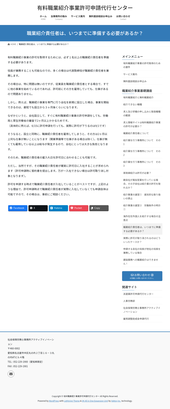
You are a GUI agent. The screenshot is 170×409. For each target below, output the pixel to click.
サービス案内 (130, 74)
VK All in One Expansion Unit (95, 400)
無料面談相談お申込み (135, 81)
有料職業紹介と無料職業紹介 (138, 97)
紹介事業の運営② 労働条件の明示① (142, 207)
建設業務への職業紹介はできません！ (140, 261)
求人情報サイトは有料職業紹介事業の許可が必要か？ (142, 124)
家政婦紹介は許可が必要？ (137, 172)
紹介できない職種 (132, 104)
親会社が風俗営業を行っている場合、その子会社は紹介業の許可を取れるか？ (142, 183)
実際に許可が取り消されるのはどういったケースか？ (142, 240)
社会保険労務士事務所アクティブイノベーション (141, 309)
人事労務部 (129, 300)
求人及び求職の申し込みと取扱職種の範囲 (142, 113)
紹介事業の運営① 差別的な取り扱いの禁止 (142, 196)
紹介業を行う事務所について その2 (142, 152)
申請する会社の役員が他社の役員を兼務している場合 (142, 250)
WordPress (54, 400)
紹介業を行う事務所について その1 (142, 142)
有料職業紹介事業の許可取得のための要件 (142, 65)
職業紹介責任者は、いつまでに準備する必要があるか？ (142, 228)
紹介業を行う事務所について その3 (142, 163)
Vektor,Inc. (116, 400)
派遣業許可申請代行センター (138, 294)
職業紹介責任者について (136, 133)
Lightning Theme (72, 400)
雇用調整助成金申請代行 (136, 318)
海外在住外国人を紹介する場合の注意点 (142, 218)
